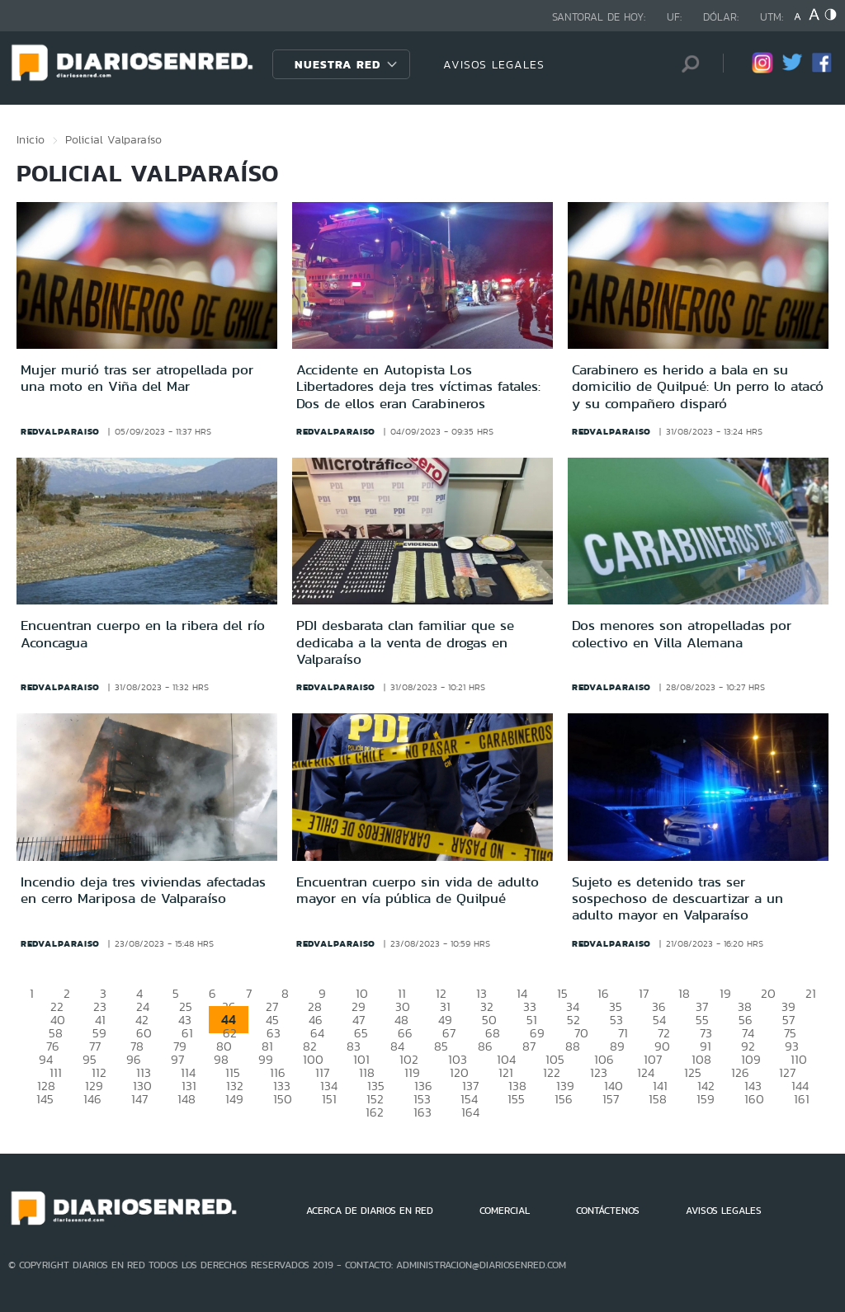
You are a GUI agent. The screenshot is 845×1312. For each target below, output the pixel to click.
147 (139, 1098)
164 (470, 1112)
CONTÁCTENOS (608, 1210)
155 (516, 1098)
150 (282, 1098)
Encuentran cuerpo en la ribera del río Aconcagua (143, 633)
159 (705, 1098)
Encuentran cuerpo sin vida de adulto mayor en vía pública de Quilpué (417, 890)
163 (422, 1112)
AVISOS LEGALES (494, 64)
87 (529, 1046)
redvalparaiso (60, 431)
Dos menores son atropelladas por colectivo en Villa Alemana (681, 633)
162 (375, 1112)
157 (610, 1098)
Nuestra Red (337, 64)
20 (768, 993)
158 (658, 1098)
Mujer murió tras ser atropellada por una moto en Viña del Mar (137, 378)
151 (329, 1098)
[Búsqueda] (685, 63)
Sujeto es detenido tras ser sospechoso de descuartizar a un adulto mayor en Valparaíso (677, 898)
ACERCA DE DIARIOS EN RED (369, 1210)
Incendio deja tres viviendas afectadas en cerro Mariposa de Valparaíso (143, 890)
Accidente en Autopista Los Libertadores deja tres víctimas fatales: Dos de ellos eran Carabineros (418, 386)
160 (754, 1098)
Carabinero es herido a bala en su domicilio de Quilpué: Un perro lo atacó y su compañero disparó (698, 386)
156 (564, 1098)
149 (234, 1098)
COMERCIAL (504, 1210)
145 (45, 1098)
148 (186, 1098)
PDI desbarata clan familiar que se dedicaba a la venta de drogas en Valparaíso (405, 642)
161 (802, 1098)
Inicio (31, 139)
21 (810, 993)
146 (92, 1098)
